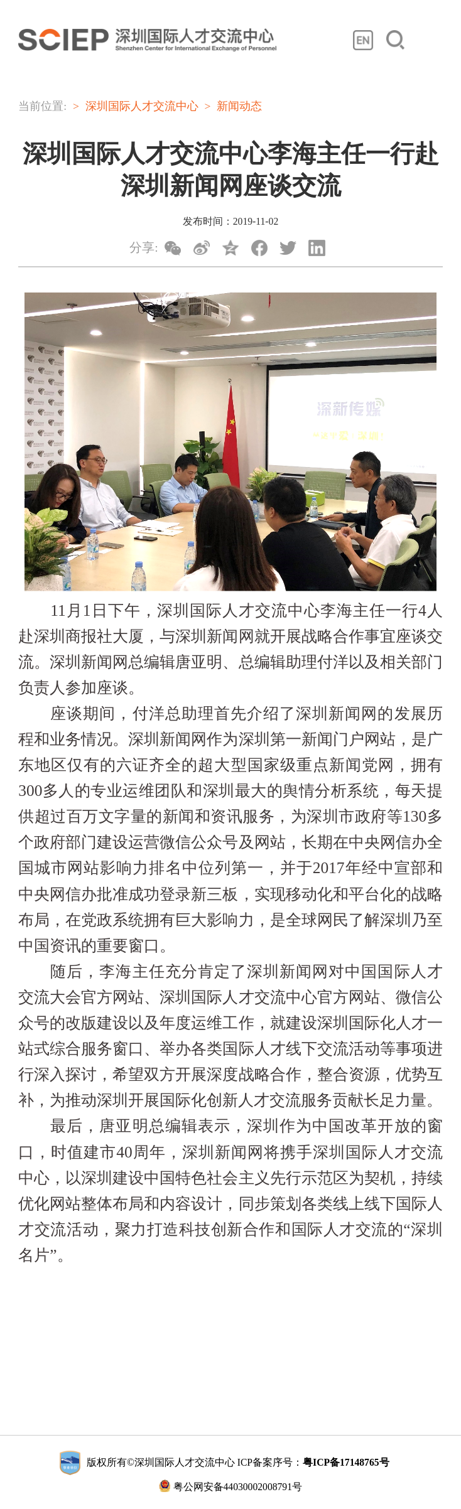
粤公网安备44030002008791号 (230, 1485)
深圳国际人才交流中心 (141, 106)
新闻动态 (239, 106)
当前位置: (42, 106)
